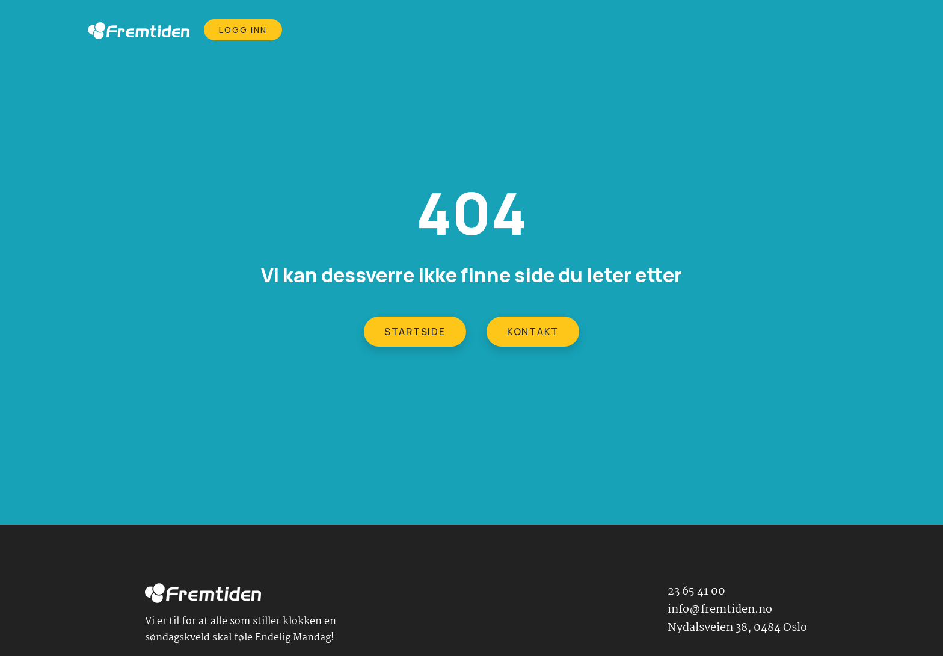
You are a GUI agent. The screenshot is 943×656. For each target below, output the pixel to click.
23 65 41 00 (696, 592)
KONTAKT (533, 331)
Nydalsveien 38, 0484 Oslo (737, 628)
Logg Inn (243, 30)
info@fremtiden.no (720, 610)
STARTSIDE (415, 331)
